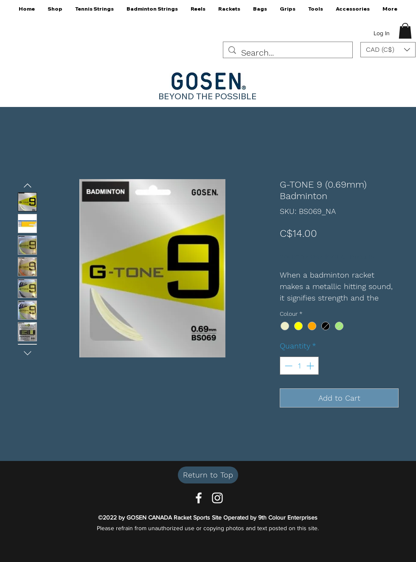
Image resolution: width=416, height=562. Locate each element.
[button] (55, 11)
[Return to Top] (208, 474)
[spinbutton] (299, 365)
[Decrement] (287, 365)
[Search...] (287, 53)
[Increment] (311, 365)
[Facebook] (198, 498)
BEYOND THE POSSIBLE (207, 96)
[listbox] (388, 49)
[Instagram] (217, 498)
